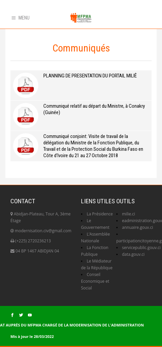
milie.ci (128, 214)
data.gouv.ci (133, 254)
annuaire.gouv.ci (137, 227)
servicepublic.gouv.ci (141, 247)
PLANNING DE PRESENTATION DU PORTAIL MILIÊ (90, 76)
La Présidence (100, 214)
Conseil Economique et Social (95, 281)
